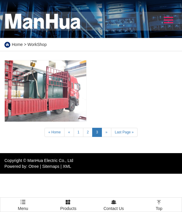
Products (68, 204)
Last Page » (124, 132)
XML (67, 166)
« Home (54, 132)
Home (17, 44)
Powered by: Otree (21, 166)
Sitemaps (50, 166)
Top (159, 204)
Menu (23, 202)
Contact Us (113, 204)
